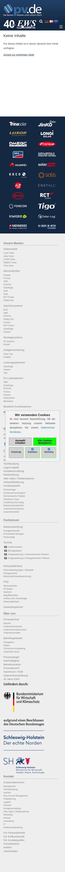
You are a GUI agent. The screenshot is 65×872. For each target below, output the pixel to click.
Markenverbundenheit (13, 505)
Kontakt (8, 776)
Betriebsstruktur (12, 664)
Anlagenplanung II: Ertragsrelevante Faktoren (26, 558)
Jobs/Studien (10, 851)
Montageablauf (12, 551)
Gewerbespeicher (13, 607)
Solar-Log (7, 354)
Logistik (7, 802)
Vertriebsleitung (10, 789)
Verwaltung (8, 821)
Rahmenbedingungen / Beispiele (18, 570)
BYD (5, 310)
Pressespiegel (11, 657)
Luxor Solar (8, 253)
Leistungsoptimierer (14, 362)
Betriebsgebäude (12, 638)
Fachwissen (11, 520)
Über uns (9, 613)
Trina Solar (8, 265)
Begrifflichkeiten (10, 595)
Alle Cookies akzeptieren (44, 441)
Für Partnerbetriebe (14, 832)
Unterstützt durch (11, 652)
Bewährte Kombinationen (17, 406)
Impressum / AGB (13, 671)
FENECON (8, 300)
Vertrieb (7, 792)
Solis (5, 294)
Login (28, 26)
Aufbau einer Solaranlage (15, 598)
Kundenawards (11, 485)
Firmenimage (9, 489)
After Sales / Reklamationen (18, 478)
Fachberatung (11, 463)
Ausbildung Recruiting (13, 502)
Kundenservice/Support (14, 493)
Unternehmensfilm (11, 633)
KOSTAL (7, 284)
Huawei (6, 275)
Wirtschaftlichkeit (12, 566)
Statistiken (32, 452)
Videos (6, 645)
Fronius (6, 278)
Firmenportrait (11, 619)
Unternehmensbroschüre (14, 630)
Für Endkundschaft (13, 836)
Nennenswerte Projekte (14, 496)
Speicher (7, 592)
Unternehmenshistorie (13, 509)
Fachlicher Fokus (11, 499)
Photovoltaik (9, 537)
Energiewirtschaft (11, 531)
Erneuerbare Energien (13, 534)
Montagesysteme (13, 337)
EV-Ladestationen (13, 378)
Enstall (6, 344)
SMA (5, 281)
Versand (7, 805)
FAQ (5, 581)
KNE (5, 291)
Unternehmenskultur (12, 626)
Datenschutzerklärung (15, 675)
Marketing (8, 814)
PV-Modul (7, 589)
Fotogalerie (8, 642)
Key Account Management (15, 796)
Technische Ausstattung (14, 648)
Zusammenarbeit (11, 512)
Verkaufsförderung (13, 482)
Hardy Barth (9, 398)
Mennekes (8, 401)
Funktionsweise (12, 547)
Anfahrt (7, 847)
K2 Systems (9, 341)
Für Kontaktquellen (13, 840)
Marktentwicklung (13, 526)
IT (4, 824)
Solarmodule (10, 249)
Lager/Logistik (11, 467)
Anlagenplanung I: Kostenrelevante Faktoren (26, 554)
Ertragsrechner (10, 573)
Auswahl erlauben (20, 441)
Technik (7, 542)
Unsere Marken (13, 243)
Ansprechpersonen (13, 782)
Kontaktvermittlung (13, 471)
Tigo (5, 373)
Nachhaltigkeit (11, 660)
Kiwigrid (7, 357)
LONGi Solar (9, 259)
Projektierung (9, 799)
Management (9, 786)
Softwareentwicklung (13, 827)
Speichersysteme (13, 305)
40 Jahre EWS (11, 679)
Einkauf (6, 818)
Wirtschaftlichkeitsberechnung (17, 576)
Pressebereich (11, 668)
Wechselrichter (11, 271)
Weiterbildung (11, 474)
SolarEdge (8, 287)
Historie (7, 623)
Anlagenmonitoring (13, 350)
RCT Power (8, 297)
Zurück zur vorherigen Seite (18, 54)
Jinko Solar (8, 256)
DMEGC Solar (10, 262)
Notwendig (16, 452)
